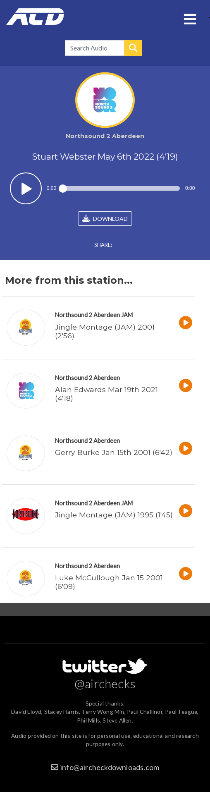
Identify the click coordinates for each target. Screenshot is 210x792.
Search (133, 48)
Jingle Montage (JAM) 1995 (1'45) (114, 514)
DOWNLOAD (105, 218)
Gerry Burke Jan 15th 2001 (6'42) (113, 452)
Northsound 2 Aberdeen (87, 314)
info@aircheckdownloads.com (109, 767)
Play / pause (26, 188)
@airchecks (105, 683)
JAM (127, 314)
